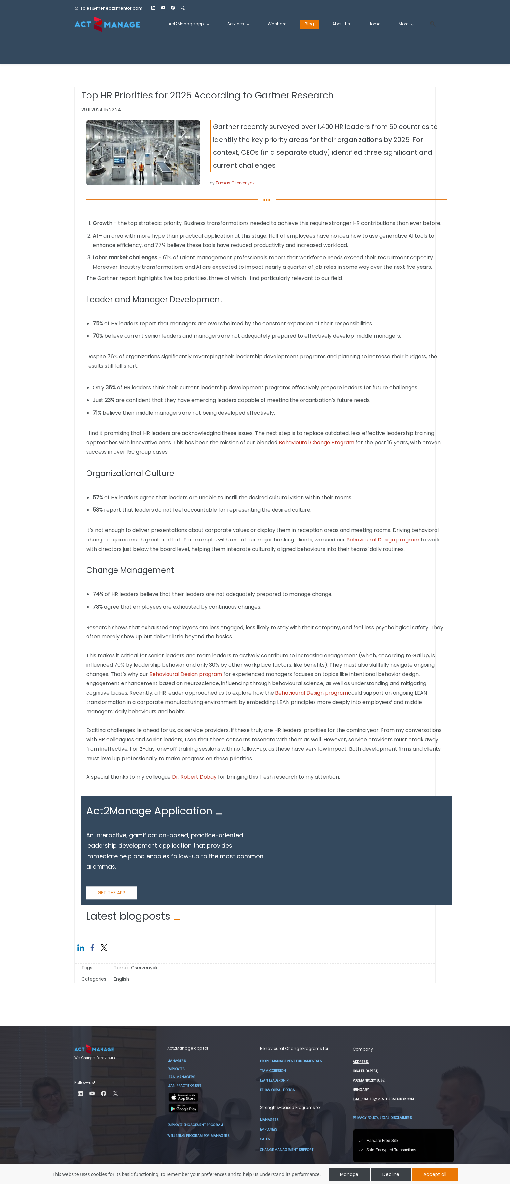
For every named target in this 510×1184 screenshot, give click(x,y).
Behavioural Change (305, 442)
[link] (143, 124)
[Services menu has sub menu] (238, 24)
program (407, 539)
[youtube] (163, 8)
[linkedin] (153, 8)
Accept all (434, 1174)
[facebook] (173, 8)
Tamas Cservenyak (235, 183)
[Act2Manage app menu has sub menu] (189, 24)
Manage (349, 1174)
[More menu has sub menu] (406, 24)
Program (342, 442)
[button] (430, 24)
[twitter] (183, 8)
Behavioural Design (370, 539)
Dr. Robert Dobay (194, 777)
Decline (390, 1174)
